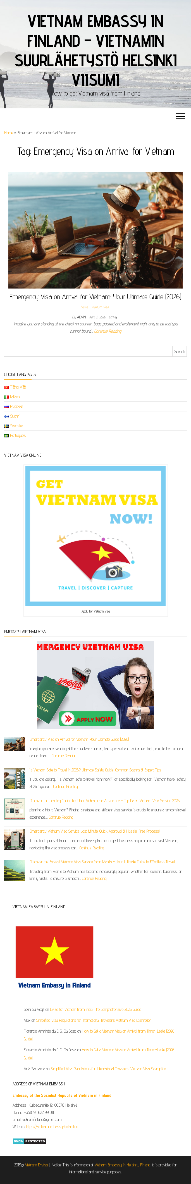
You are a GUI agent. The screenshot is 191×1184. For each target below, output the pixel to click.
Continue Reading (107, 331)
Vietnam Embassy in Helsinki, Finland (123, 1165)
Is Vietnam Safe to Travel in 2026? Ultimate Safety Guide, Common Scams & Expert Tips (95, 770)
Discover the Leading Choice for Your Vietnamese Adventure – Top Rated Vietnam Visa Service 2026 (105, 800)
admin (82, 317)
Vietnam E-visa (36, 1165)
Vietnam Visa (100, 307)
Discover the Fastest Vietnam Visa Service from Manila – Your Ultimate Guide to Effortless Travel (102, 861)
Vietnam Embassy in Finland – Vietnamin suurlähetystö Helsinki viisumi (95, 50)
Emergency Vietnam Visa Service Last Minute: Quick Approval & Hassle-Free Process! (95, 831)
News (84, 307)
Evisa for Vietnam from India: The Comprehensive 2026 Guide (95, 1009)
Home (8, 132)
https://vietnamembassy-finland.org (53, 1126)
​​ (62, 1095)
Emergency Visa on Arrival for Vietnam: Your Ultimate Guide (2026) (95, 296)
